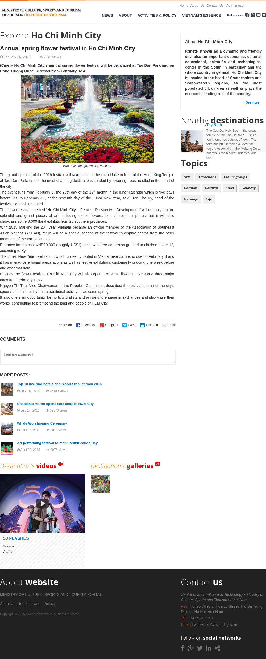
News (107, 15)
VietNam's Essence (201, 15)
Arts (187, 177)
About (125, 15)
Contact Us (214, 5)
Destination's (28, 465)
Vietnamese (235, 5)
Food (229, 188)
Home (184, 5)
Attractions (207, 177)
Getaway (248, 188)
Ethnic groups (235, 177)
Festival (211, 188)
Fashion (190, 188)
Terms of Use (29, 603)
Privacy (49, 603)
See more (252, 102)
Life (208, 199)
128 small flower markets (124, 274)
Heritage (191, 199)
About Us (197, 5)
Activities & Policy (157, 15)
